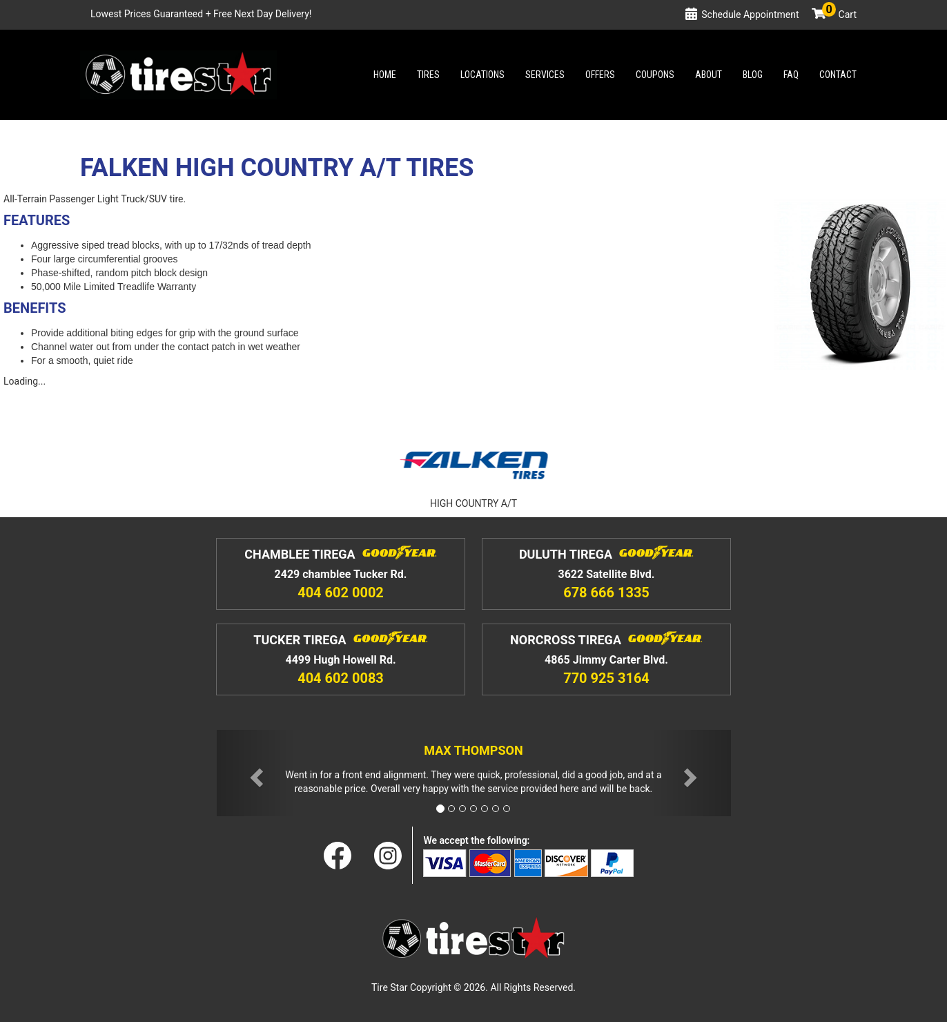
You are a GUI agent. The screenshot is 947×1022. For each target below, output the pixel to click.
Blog (753, 74)
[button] (255, 773)
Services (545, 74)
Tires (428, 74)
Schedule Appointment (750, 14)
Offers (600, 74)
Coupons (655, 74)
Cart (839, 14)
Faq (791, 74)
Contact (838, 74)
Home (384, 74)
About (708, 74)
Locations (482, 74)
